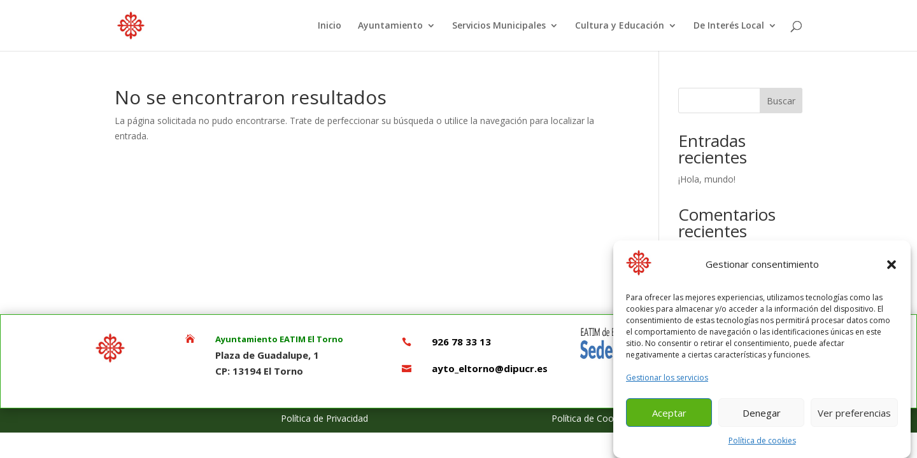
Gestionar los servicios (667, 381)
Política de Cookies (590, 418)
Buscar (781, 101)
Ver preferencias (854, 416)
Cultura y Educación (619, 26)
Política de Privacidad (324, 418)
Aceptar (669, 416)
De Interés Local (728, 26)
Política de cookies (762, 444)
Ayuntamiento (390, 26)
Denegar (762, 416)
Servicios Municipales (499, 26)
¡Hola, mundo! (707, 179)
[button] (891, 268)
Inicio (329, 26)
